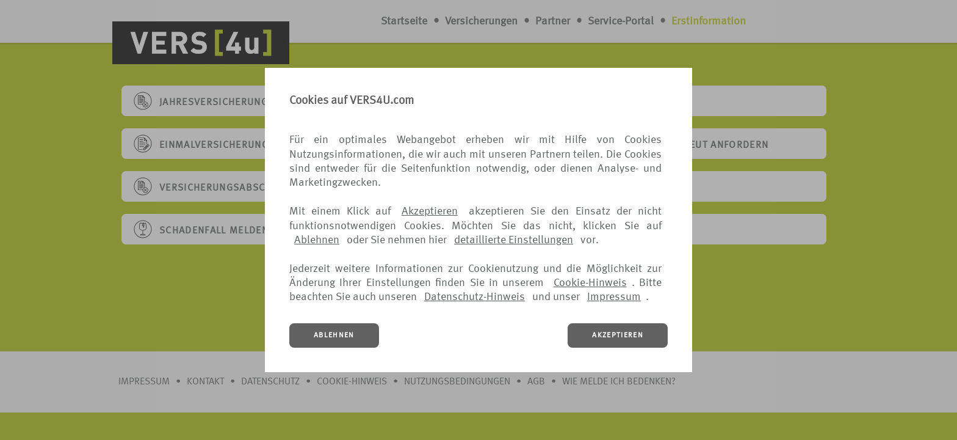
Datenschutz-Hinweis (474, 297)
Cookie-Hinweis (590, 282)
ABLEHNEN (334, 335)
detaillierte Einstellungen (513, 240)
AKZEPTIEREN (617, 335)
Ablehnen (316, 240)
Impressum (614, 297)
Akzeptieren (430, 211)
